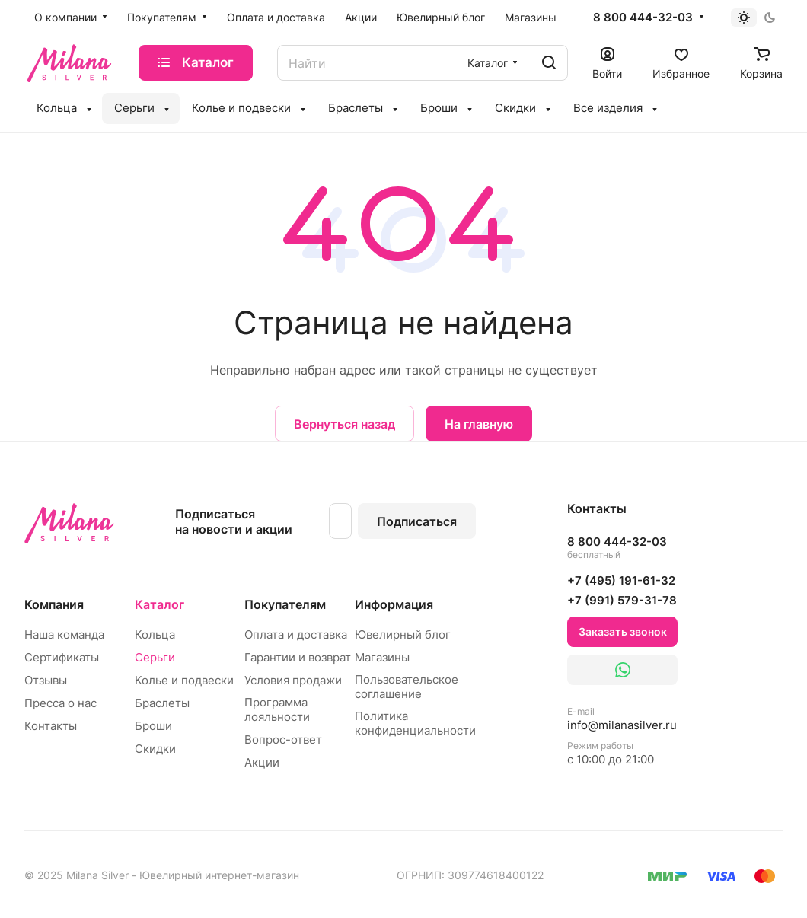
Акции (261, 762)
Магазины (382, 657)
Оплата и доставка (295, 634)
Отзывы (45, 680)
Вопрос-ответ (283, 739)
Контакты (50, 726)
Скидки (155, 748)
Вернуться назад (344, 424)
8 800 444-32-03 (643, 17)
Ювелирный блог (403, 634)
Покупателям (285, 604)
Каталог (159, 604)
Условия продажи (293, 680)
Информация (394, 604)
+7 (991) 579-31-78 (622, 600)
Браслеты (162, 703)
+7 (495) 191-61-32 (621, 580)
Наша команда (64, 634)
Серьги (155, 657)
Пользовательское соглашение (406, 686)
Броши (153, 726)
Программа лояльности (277, 709)
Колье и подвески (184, 680)
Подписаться (417, 521)
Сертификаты (61, 657)
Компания (54, 604)
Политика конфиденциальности (415, 723)
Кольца (155, 634)
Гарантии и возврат (297, 657)
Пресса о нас (60, 703)
